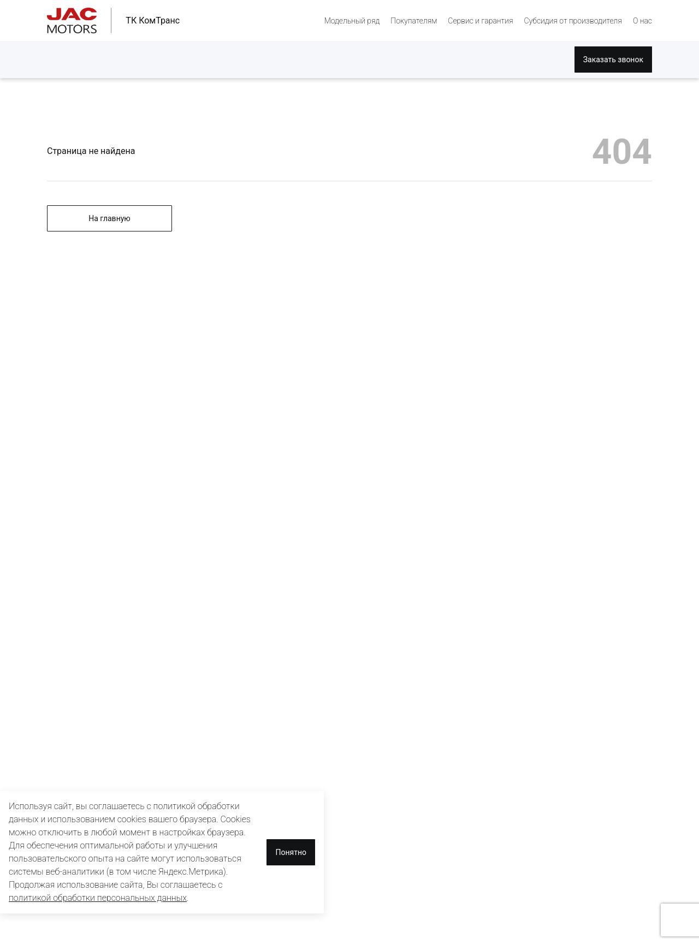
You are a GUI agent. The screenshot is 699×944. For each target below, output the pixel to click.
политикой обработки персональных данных (98, 898)
